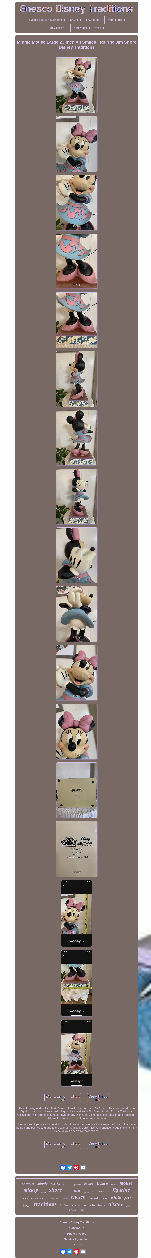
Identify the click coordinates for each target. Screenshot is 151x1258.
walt (67, 1191)
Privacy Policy (76, 1233)
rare (76, 1190)
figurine (121, 1190)
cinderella (100, 1191)
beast (81, 1210)
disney (115, 1204)
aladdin (24, 1198)
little (128, 1206)
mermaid (94, 1198)
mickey (31, 1190)
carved (55, 1184)
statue (43, 1192)
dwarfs (72, 1209)
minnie (42, 1183)
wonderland (37, 1198)
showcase (79, 1205)
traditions (45, 1204)
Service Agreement (76, 1239)
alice (105, 1198)
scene (65, 1198)
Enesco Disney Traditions (77, 1222)
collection (53, 1198)
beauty (88, 1184)
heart (26, 1205)
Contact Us (76, 1228)
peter (128, 1198)
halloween (67, 1185)
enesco (78, 1197)
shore (55, 1190)
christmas (97, 1205)
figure (102, 1183)
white (116, 1197)
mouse (126, 1183)
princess (77, 1184)
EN (74, 1245)
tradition (86, 1192)
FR (80, 1245)
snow (64, 1205)
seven (113, 1184)
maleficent (27, 1184)
